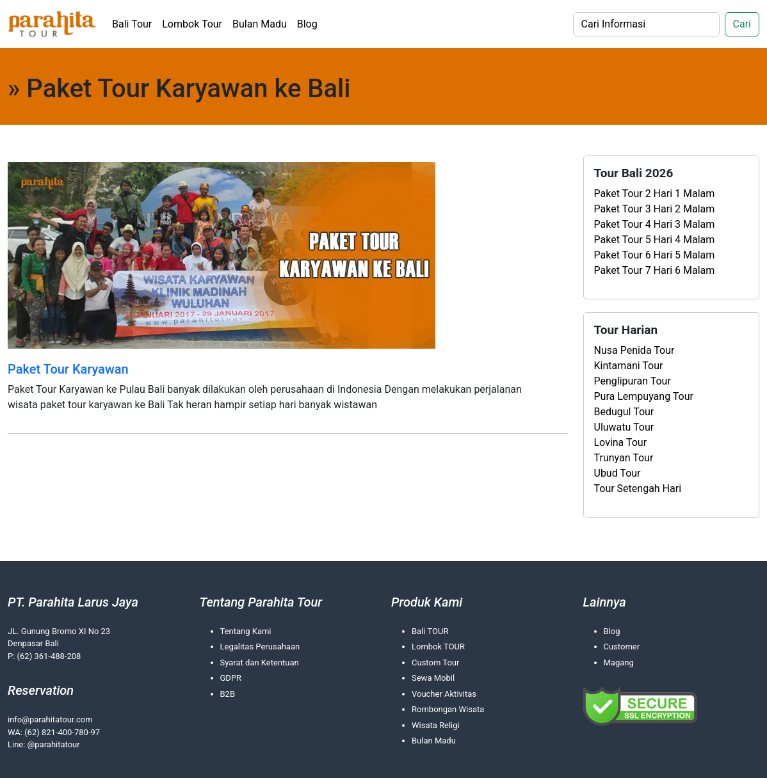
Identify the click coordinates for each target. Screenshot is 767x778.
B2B (228, 694)
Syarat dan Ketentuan (259, 662)
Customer (622, 646)
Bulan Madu (259, 24)
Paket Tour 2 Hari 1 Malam (654, 193)
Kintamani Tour (628, 366)
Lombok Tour (192, 24)
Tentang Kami (245, 631)
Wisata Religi (436, 725)
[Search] (646, 24)
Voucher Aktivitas (444, 694)
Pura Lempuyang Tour (643, 396)
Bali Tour (132, 24)
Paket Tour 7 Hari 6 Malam (654, 270)
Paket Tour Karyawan (68, 369)
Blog (307, 24)
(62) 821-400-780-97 (62, 732)
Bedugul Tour (624, 412)
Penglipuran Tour (632, 381)
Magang (619, 662)
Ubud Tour (617, 473)
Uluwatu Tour (624, 427)
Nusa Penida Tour (634, 350)
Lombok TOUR (438, 646)
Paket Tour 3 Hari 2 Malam (654, 209)
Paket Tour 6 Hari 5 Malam (654, 255)
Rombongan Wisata (448, 709)
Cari (742, 24)
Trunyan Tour (624, 458)
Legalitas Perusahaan (260, 646)
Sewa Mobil (433, 678)
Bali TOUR (430, 631)
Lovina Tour (620, 442)
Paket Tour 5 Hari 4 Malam (654, 240)
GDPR (231, 678)
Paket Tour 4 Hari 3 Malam (654, 224)
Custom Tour (435, 662)
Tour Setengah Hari (638, 488)
